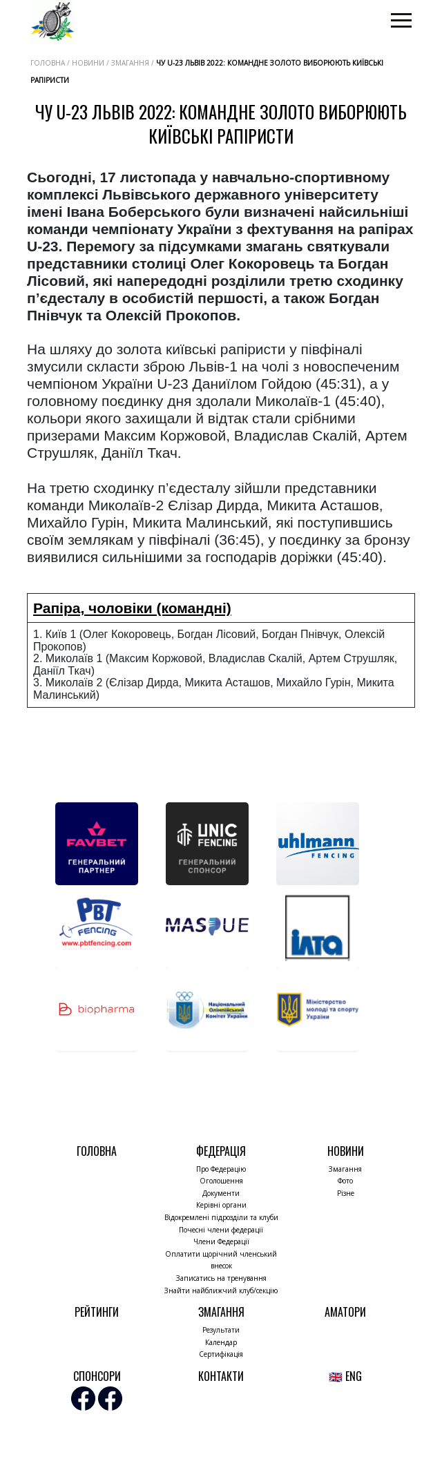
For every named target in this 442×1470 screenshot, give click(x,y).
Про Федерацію (221, 1169)
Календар (221, 1342)
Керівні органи (221, 1205)
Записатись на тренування (221, 1278)
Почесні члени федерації (221, 1230)
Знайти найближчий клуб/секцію (221, 1290)
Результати (221, 1330)
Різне (345, 1193)
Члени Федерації (221, 1241)
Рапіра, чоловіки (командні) (132, 608)
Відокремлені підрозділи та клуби (221, 1217)
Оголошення (221, 1181)
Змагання (345, 1169)
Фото (345, 1181)
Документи (221, 1193)
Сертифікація (221, 1354)
